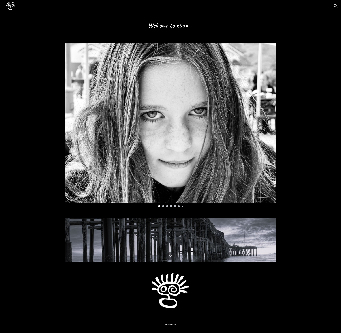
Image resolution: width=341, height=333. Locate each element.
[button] (335, 6)
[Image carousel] (170, 125)
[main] (170, 25)
